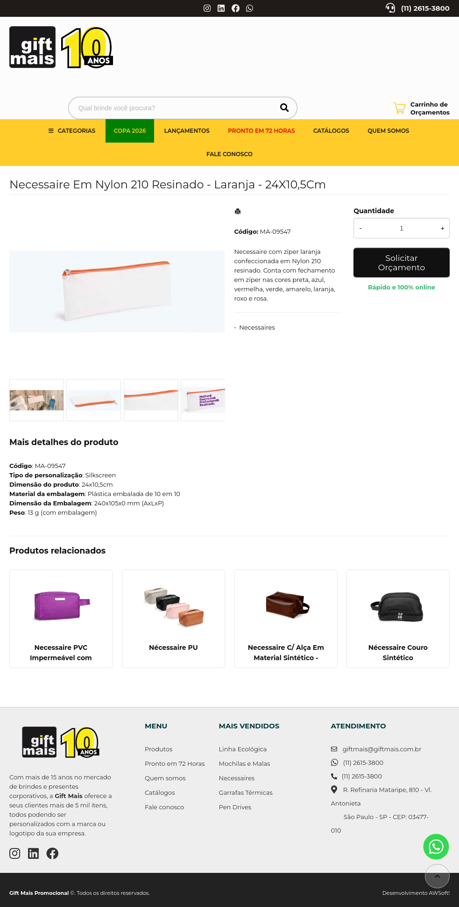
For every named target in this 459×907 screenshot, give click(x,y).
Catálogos (331, 130)
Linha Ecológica (243, 749)
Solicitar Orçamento (401, 262)
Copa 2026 (130, 130)
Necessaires (257, 327)
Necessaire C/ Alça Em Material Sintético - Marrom (285, 657)
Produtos (158, 749)
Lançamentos (187, 130)
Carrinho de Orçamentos (430, 108)
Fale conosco (164, 807)
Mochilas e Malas (244, 763)
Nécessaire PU (173, 647)
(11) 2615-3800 (425, 8)
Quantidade (373, 211)
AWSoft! (439, 893)
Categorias (77, 130)
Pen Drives (235, 807)
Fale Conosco (229, 154)
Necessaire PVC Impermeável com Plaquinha (61, 657)
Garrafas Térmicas (246, 792)
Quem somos (388, 130)
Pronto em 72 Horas (261, 130)
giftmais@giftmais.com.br (382, 749)
